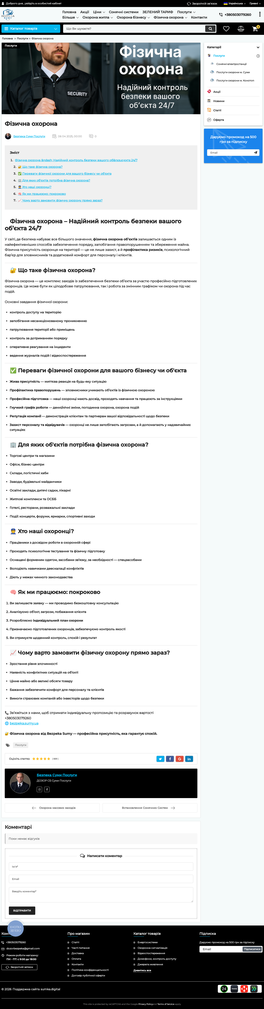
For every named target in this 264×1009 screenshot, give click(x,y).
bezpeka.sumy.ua (24, 723)
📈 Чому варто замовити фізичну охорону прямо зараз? (60, 200)
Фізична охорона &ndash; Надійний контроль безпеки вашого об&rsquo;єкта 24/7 (76, 160)
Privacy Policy (145, 1004)
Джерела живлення (150, 964)
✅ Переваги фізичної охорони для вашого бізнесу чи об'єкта (64, 173)
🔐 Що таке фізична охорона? (40, 167)
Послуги (11, 45)
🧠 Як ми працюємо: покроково (42, 194)
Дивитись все (142, 970)
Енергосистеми (148, 942)
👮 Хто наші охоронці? (34, 187)
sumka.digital (50, 989)
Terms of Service (165, 1004)
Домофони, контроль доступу (157, 958)
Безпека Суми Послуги (29, 136)
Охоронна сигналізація (152, 947)
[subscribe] (233, 152)
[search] (139, 29)
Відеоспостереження (151, 953)
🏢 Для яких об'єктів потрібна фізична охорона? (54, 180)
